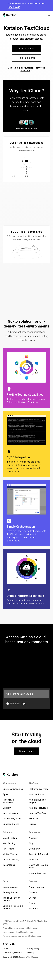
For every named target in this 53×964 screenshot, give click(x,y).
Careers (33, 892)
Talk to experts (26, 57)
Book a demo (26, 751)
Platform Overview (38, 789)
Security (30, 952)
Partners (33, 908)
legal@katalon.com (24, 932)
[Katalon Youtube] (13, 944)
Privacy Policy (33, 948)
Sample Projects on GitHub (13, 907)
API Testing (8, 848)
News (32, 903)
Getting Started (10, 892)
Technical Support (38, 854)
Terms (5, 948)
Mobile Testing (10, 854)
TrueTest (33, 818)
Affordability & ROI (12, 818)
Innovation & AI (11, 813)
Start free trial (26, 48)
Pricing (32, 824)
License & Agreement (12, 952)
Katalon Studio (36, 794)
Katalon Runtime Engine (37, 801)
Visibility (7, 807)
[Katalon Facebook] (3, 944)
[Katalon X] (6, 944)
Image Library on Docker (11, 899)
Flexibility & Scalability (8, 801)
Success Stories (11, 824)
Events (32, 897)
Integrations (9, 865)
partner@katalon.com (31, 936)
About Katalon (36, 887)
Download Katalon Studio (38, 866)
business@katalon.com (29, 928)
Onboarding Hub (37, 873)
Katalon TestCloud (38, 807)
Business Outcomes (13, 789)
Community (34, 848)
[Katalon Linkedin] (10, 944)
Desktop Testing (11, 859)
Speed (6, 794)
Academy (33, 838)
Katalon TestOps (37, 813)
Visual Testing (10, 838)
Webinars (33, 859)
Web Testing (9, 843)
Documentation (10, 887)
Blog (31, 843)
